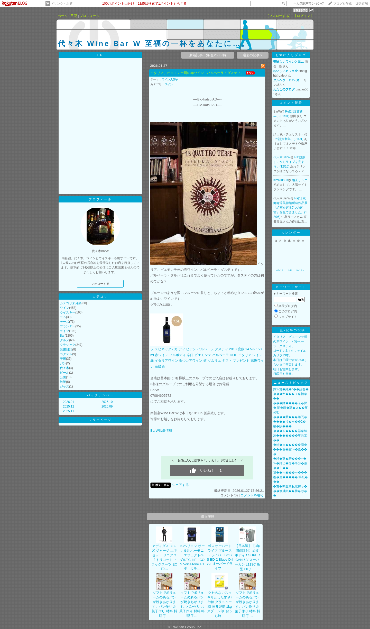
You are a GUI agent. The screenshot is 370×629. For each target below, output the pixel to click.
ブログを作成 (342, 3)
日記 (73, 16)
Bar (62, 335)
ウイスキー (67, 312)
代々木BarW (281, 157)
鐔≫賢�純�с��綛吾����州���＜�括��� (291, 393)
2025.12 (68, 406)
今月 (290, 270)
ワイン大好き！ (171, 79)
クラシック (67, 345)
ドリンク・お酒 (61, 3)
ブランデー (67, 326)
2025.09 (107, 406)
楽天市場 (362, 3)
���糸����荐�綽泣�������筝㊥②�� (290, 435)
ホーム (63, 16)
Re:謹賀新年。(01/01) (288, 139)
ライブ (64, 331)
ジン (63, 363)
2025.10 (107, 402)
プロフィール (90, 16)
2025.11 (68, 411)
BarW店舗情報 (161, 430)
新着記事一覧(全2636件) (207, 55)
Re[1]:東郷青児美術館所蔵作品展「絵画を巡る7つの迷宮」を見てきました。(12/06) (290, 208)
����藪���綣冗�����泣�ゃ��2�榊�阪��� (290, 421)
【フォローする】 (279, 16)
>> (308, 3)
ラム (63, 317)
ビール (64, 372)
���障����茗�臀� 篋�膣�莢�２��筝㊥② (290, 407)
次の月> (300, 270)
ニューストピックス (291, 382)
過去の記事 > (253, 55)
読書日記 (66, 349)
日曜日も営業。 (284, 374)
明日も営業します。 (287, 369)
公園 (63, 377)
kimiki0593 (280, 180)
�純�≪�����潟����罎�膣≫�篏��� (290, 449)
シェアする (180, 485)
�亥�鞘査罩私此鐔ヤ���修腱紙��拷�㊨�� (290, 491)
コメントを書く (252, 495)
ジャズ (64, 386)
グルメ (64, 340)
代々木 (64, 368)
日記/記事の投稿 (290, 330)
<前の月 (279, 270)
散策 (63, 382)
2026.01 (68, 402)
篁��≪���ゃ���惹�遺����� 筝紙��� (290, 477)
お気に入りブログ (290, 55)
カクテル (66, 354)
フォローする (100, 283)
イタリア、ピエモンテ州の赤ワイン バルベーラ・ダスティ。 (197, 73)
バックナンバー (100, 395)
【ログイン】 (303, 16)
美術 (63, 358)
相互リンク (299, 180)
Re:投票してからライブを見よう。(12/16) (289, 161)
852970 (301, 10)
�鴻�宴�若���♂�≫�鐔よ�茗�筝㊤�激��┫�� (290, 463)
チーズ (64, 321)
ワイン (64, 308)
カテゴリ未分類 (70, 303)
